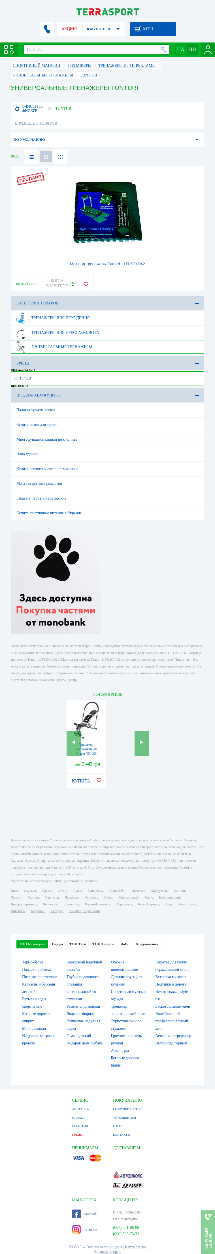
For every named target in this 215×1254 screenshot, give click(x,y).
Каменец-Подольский (84, 911)
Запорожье (95, 891)
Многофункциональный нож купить (46, 439)
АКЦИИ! (69, 29)
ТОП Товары (103, 944)
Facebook (84, 1214)
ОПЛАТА (78, 1117)
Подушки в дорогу (170, 984)
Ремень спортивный (83, 1006)
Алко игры (120, 1050)
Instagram (84, 1229)
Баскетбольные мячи (172, 1006)
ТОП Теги (77, 944)
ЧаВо (124, 944)
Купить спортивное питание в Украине (49, 513)
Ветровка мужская (170, 977)
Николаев (138, 891)
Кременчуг (71, 904)
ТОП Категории (32, 944)
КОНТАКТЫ (121, 1134)
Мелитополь (187, 904)
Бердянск (37, 911)
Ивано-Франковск (98, 904)
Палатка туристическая (36, 410)
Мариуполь (159, 891)
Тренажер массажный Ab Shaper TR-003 (86, 749)
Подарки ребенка (36, 969)
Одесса (47, 891)
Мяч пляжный (34, 1028)
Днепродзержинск (24, 904)
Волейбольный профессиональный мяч (171, 1021)
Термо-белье (32, 962)
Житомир (91, 897)
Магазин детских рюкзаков (39, 483)
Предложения (147, 944)
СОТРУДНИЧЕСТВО (127, 1109)
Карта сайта (135, 1247)
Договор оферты (108, 1251)
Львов (77, 891)
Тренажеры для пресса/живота (56, 332)
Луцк (168, 904)
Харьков (30, 891)
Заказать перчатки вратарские (41, 498)
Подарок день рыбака (85, 1043)
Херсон (16, 897)
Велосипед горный (171, 1043)
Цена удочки (27, 454)
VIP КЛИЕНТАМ (124, 1117)
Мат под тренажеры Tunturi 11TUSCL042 (107, 264)
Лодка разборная (81, 1014)
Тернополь (124, 904)
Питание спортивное (39, 977)
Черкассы (72, 897)
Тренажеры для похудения (52, 318)
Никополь (18, 911)
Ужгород (56, 911)
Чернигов (52, 897)
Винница (180, 891)
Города (57, 944)
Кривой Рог (117, 891)
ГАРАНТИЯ (80, 1126)
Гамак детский (79, 1036)
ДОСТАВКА (80, 1109)
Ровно (148, 897)
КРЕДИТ (78, 1134)
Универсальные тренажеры (53, 346)
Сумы (108, 897)
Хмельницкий (128, 897)
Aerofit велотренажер (173, 1036)
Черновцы (50, 904)
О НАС (117, 1126)
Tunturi (22, 378)
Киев (14, 891)
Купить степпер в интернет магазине (47, 469)
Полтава (33, 897)
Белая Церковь (148, 904)
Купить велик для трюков (37, 425)
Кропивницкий (170, 897)
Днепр (62, 891)
